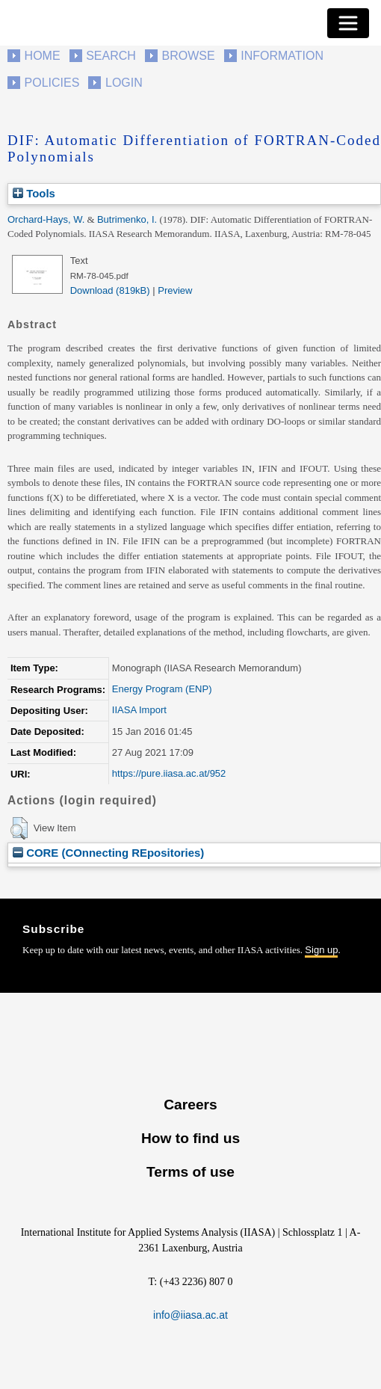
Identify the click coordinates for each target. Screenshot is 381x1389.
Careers (190, 1104)
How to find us (190, 1138)
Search (111, 55)
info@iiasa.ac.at (190, 1315)
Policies (52, 82)
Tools (34, 193)
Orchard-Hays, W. (45, 219)
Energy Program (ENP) (162, 688)
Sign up (321, 949)
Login (124, 82)
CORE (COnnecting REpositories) (108, 852)
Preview (175, 290)
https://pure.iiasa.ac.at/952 (169, 773)
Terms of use (190, 1172)
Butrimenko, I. (127, 219)
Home (43, 55)
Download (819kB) (110, 290)
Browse (187, 55)
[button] (19, 828)
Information (282, 55)
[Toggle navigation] (348, 23)
